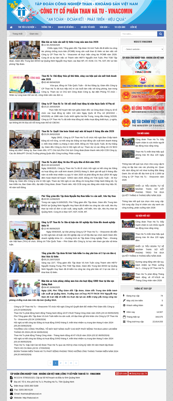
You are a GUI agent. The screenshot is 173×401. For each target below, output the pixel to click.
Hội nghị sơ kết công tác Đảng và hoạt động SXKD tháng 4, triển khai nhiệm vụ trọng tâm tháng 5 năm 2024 (63, 338)
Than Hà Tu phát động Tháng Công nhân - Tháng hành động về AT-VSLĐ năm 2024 (52, 335)
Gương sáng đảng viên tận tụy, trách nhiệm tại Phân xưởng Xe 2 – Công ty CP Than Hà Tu (149, 265)
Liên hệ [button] (133, 27)
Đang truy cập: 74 (138, 373)
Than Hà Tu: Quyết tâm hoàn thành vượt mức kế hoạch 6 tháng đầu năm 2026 (78, 131)
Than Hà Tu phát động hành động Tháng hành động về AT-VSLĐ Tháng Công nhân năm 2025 (57, 313)
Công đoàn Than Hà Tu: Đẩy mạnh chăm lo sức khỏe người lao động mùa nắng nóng (149, 142)
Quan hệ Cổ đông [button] (67, 27)
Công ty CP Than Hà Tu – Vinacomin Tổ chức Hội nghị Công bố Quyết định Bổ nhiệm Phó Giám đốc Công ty (64, 306)
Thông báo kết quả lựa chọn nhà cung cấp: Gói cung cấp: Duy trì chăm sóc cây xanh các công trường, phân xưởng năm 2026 (143, 204)
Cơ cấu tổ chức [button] (88, 27)
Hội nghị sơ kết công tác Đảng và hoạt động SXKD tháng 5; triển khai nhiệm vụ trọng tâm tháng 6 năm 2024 (63, 322)
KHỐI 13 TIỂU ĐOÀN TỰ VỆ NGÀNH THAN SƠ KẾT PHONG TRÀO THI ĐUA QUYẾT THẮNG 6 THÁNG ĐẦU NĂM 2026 (143, 191)
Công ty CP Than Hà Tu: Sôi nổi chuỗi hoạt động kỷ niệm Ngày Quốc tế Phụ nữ (78, 103)
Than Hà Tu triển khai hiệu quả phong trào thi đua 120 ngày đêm (149, 154)
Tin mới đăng (143, 133)
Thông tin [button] (47, 27)
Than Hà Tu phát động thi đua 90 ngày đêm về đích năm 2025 (71, 162)
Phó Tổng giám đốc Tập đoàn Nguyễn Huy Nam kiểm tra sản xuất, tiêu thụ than (79, 196)
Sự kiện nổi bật (143, 215)
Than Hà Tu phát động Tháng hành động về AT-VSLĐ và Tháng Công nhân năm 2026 (149, 277)
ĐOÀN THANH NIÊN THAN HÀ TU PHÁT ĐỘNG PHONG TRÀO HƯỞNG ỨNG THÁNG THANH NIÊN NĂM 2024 (66, 351)
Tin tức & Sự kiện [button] (27, 27)
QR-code (121, 373)
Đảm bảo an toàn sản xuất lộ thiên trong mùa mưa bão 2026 (70, 41)
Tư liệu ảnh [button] (119, 27)
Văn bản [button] (104, 27)
